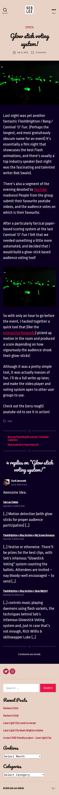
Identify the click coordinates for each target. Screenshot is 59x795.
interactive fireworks (19, 333)
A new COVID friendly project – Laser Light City (27, 737)
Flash (10, 421)
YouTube (40, 189)
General (29, 27)
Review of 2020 (11, 715)
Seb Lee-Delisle (17, 788)
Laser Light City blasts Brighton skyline (23, 730)
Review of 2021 (10, 708)
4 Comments (41, 52)
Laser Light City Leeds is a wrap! (19, 723)
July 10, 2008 (22, 52)
